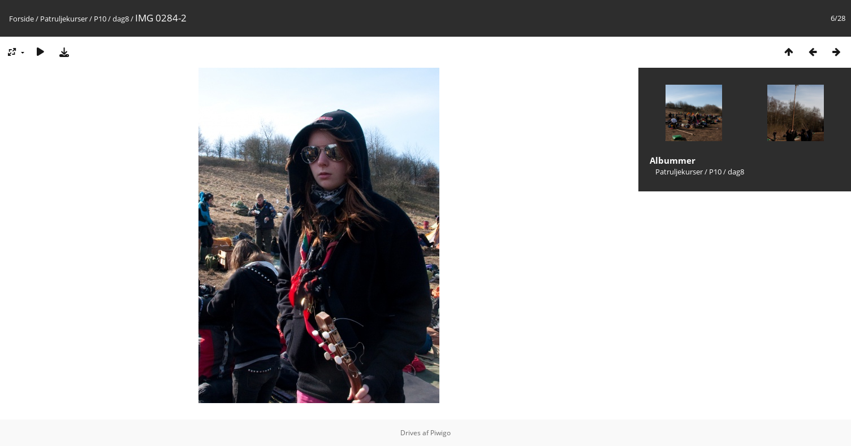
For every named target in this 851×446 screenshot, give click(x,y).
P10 (100, 19)
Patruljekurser (64, 19)
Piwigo (440, 433)
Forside (21, 19)
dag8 (121, 19)
